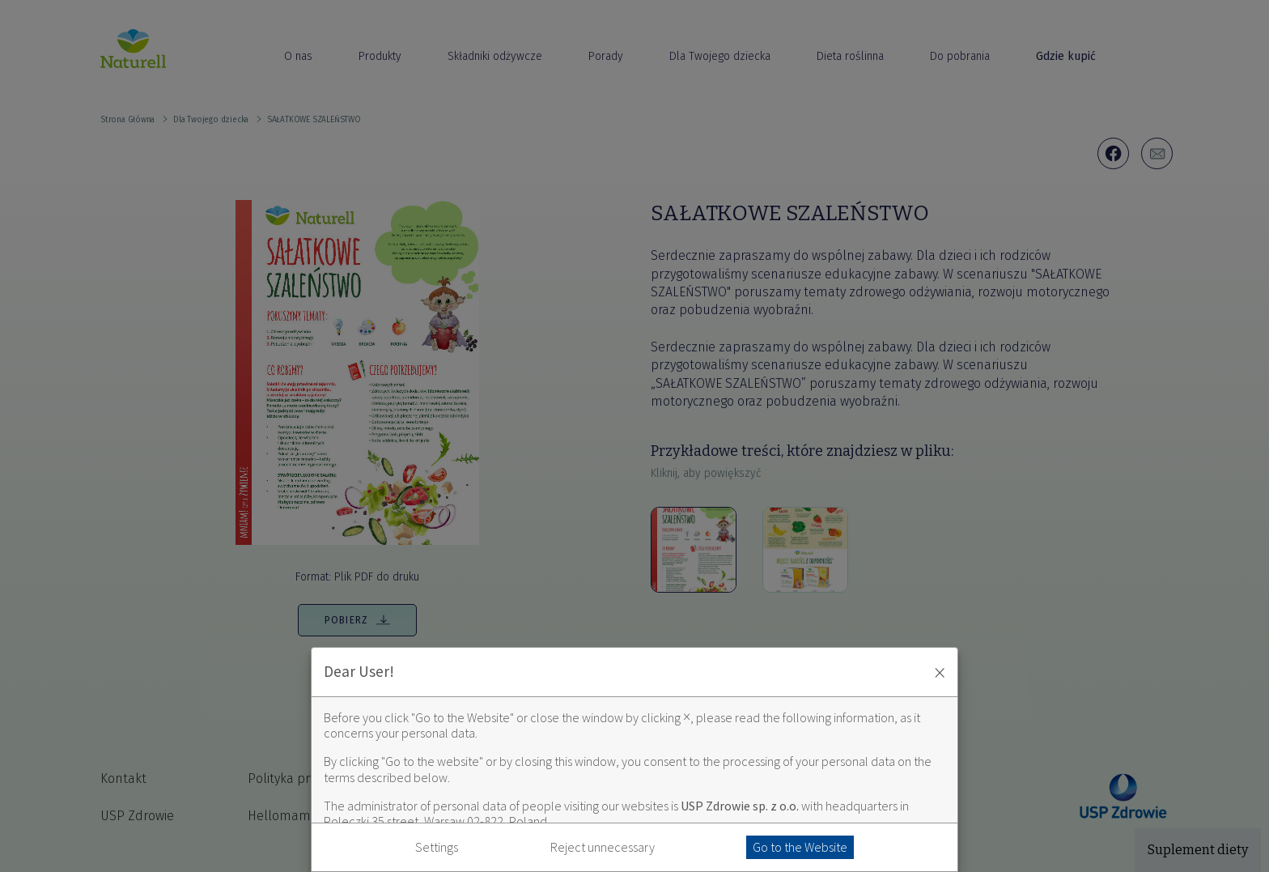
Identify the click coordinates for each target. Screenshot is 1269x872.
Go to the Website (800, 847)
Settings (436, 847)
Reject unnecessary (602, 847)
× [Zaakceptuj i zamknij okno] (939, 672)
